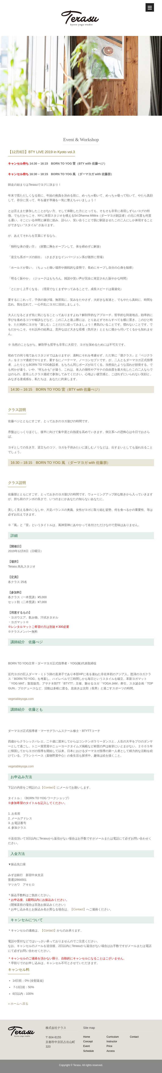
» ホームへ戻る (18, 1003)
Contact (134, 1036)
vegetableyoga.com (21, 699)
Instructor (112, 1041)
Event (86, 1046)
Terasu (77, 1065)
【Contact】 (48, 787)
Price (109, 1046)
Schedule (88, 1051)
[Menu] (150, 7)
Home (86, 1036)
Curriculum (113, 1036)
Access (111, 1051)
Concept (88, 1041)
